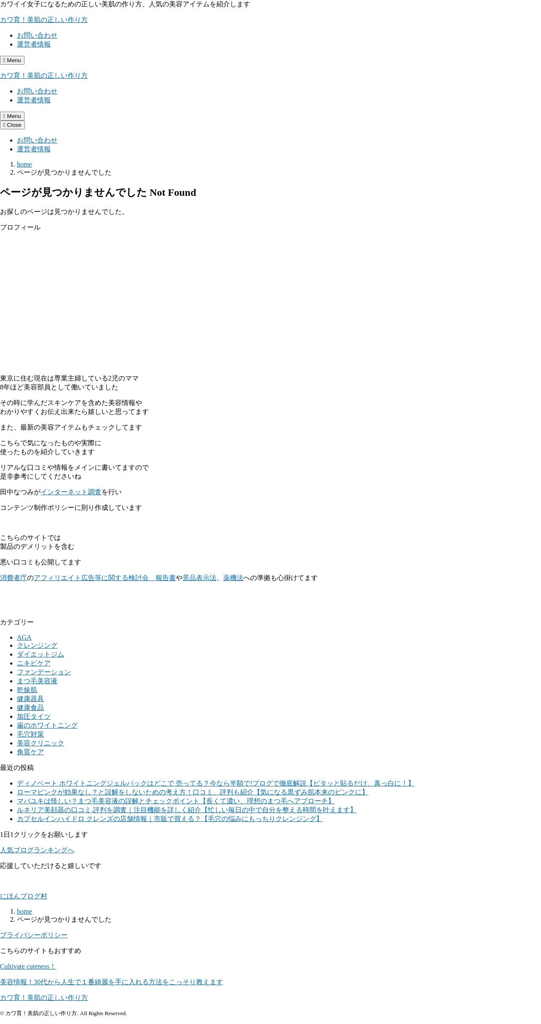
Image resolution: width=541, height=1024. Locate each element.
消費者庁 (13, 577)
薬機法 (233, 577)
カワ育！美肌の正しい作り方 (44, 19)
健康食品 (30, 707)
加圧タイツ (34, 716)
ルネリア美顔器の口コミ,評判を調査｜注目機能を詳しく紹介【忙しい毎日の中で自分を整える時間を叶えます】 (187, 809)
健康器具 (30, 698)
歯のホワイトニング (47, 725)
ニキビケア (34, 663)
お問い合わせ (37, 35)
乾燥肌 (27, 689)
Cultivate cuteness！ (28, 966)
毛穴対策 (30, 734)
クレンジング (37, 645)
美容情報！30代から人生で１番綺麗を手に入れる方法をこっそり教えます (111, 982)
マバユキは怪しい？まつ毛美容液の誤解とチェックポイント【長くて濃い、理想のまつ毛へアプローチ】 (176, 801)
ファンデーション (44, 672)
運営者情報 (34, 44)
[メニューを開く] (12, 60)
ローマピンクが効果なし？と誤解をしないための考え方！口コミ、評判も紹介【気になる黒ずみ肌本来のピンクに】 (193, 792)
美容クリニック (40, 743)
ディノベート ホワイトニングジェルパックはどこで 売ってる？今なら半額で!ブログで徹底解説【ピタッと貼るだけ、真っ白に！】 (216, 783)
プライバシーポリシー (34, 935)
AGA (24, 637)
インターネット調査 (71, 492)
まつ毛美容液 (37, 680)
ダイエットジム (40, 654)
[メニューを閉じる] (12, 124)
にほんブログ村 (23, 896)
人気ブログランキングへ (37, 850)
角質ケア (30, 752)
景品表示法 (199, 577)
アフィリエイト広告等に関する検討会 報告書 (105, 577)
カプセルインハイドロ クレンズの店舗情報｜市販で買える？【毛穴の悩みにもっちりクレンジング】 (170, 818)
